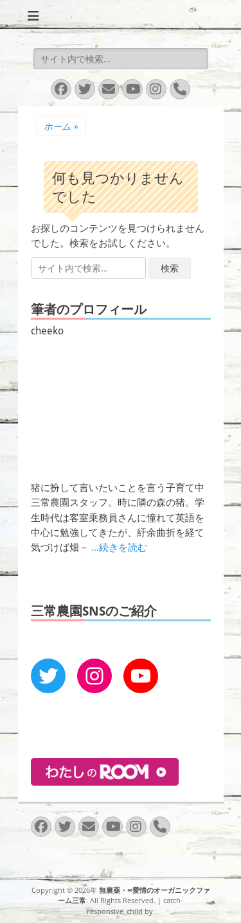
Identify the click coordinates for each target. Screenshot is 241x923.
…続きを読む (119, 547)
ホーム (61, 126)
